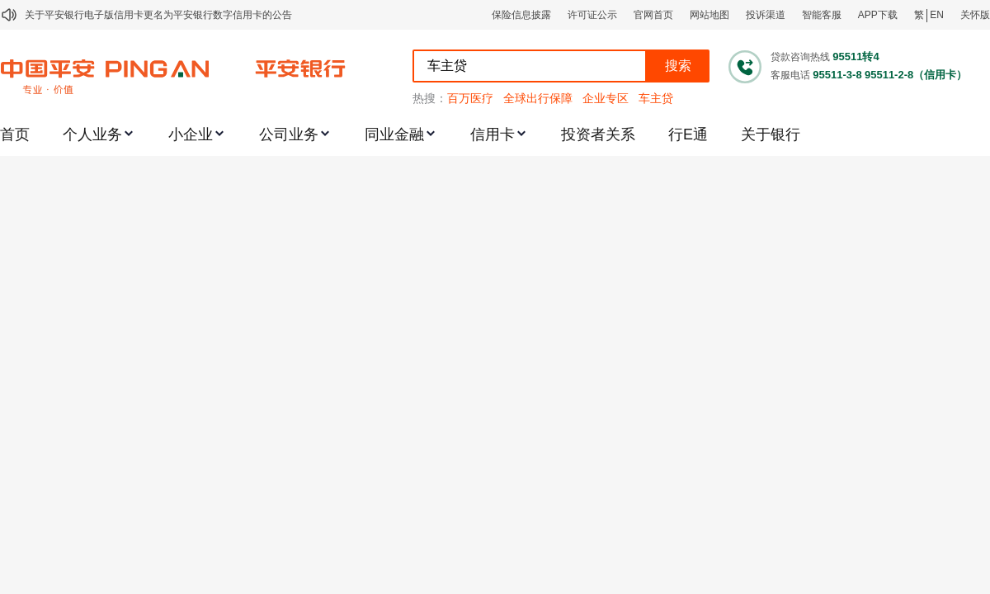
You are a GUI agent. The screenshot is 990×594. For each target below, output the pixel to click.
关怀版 (975, 15)
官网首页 (653, 15)
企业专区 (605, 98)
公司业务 (288, 134)
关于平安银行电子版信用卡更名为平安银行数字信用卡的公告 (158, 15)
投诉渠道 (765, 15)
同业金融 (394, 134)
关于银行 (770, 134)
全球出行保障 (538, 98)
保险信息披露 (521, 15)
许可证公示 (592, 15)
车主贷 (656, 98)
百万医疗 (470, 98)
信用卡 (492, 134)
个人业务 (92, 134)
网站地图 (709, 15)
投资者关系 (598, 134)
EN (937, 15)
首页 (15, 134)
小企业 (190, 134)
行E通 (688, 134)
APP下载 (878, 15)
